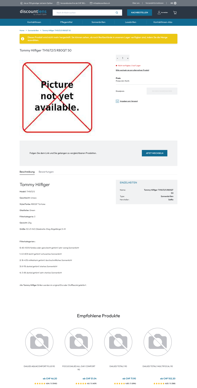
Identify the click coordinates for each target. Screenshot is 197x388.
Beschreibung (27, 171)
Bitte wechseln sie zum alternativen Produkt (132, 70)
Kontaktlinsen (34, 22)
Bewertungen (46, 171)
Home (22, 30)
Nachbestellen (139, 12)
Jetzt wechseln (154, 153)
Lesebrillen (130, 22)
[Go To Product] (39, 342)
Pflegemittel (66, 22)
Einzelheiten (128, 182)
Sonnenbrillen (98, 22)
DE (173, 3)
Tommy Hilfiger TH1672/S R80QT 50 (56, 30)
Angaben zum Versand (127, 101)
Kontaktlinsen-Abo (163, 22)
